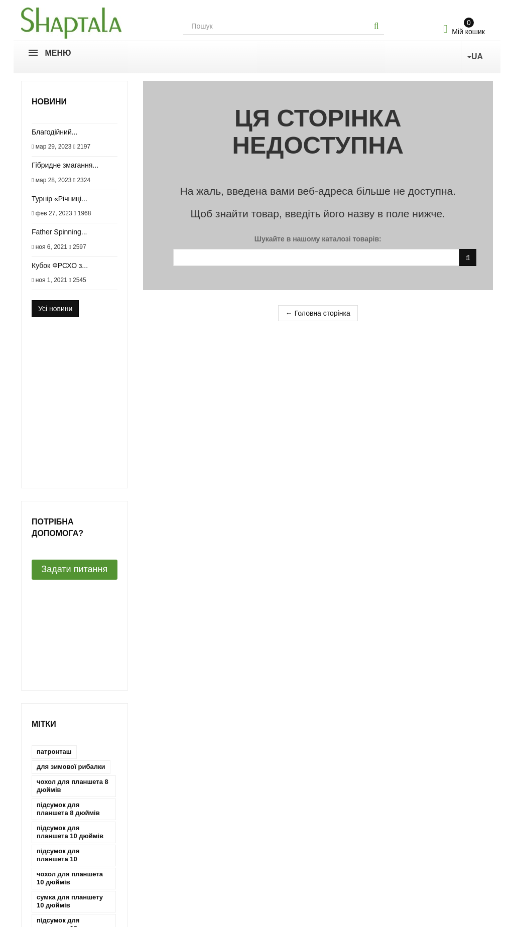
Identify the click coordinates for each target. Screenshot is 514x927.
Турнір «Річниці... (59, 199)
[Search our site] (276, 26)
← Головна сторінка (318, 313)
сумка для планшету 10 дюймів (70, 640)
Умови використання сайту (64, 861)
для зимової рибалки (71, 505)
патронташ (54, 490)
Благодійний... (54, 132)
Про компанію (43, 818)
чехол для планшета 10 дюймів (69, 686)
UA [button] (475, 56)
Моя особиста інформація (185, 861)
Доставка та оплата (53, 833)
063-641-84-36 (292, 874)
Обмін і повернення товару (64, 847)
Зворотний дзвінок (302, 907)
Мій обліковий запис (176, 804)
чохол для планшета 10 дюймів (70, 617)
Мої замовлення (169, 818)
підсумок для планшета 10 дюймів (70, 571)
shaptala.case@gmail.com (310, 888)
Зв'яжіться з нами (49, 804)
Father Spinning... (59, 232)
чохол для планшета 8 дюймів (72, 525)
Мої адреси (161, 847)
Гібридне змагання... (65, 165)
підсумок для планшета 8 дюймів (68, 548)
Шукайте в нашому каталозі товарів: (317, 239)
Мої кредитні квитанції (179, 833)
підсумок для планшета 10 (58, 594)
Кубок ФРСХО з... (60, 265)
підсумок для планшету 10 (58, 663)
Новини (49, 101)
